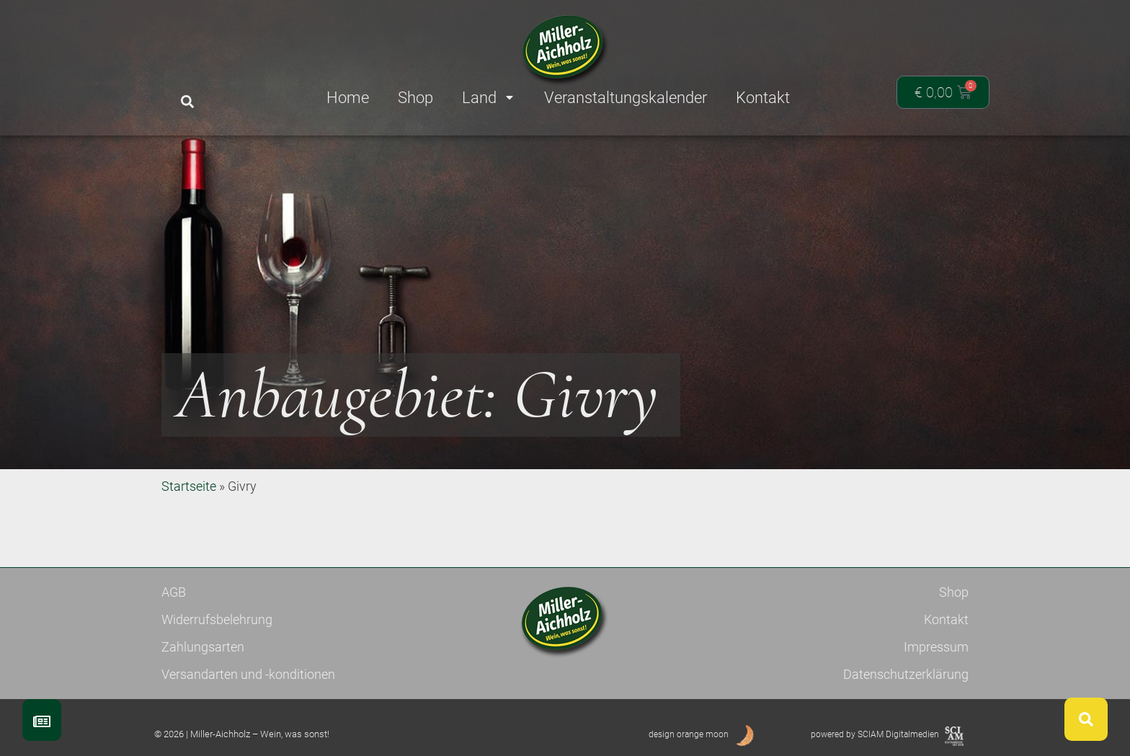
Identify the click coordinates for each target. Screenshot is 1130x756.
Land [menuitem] (488, 98)
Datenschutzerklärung (906, 674)
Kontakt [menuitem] (763, 98)
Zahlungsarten (202, 646)
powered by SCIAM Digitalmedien (875, 734)
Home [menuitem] (347, 98)
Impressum (936, 646)
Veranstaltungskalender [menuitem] (625, 98)
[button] (187, 102)
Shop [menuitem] (415, 98)
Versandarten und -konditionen (248, 674)
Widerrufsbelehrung (216, 619)
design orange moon (689, 734)
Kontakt (946, 619)
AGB (173, 592)
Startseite (188, 486)
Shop (954, 592)
